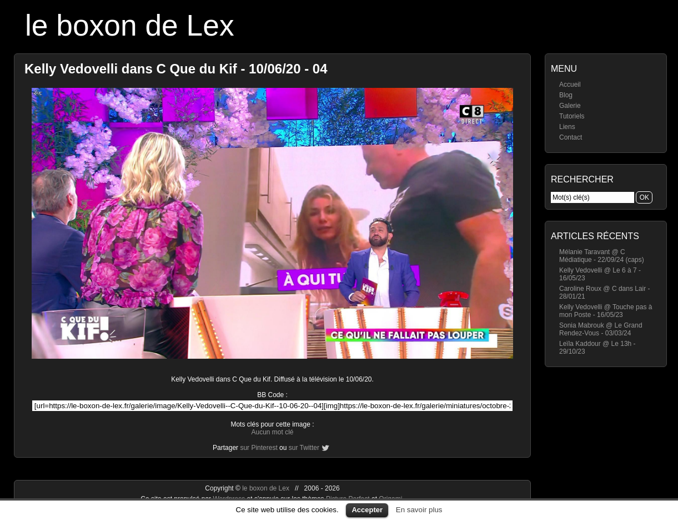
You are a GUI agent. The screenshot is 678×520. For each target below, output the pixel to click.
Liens (567, 127)
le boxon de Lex (129, 25)
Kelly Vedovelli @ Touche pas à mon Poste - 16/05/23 (605, 311)
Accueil (570, 84)
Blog (565, 95)
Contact (570, 137)
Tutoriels (572, 116)
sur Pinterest (258, 448)
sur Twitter (304, 448)
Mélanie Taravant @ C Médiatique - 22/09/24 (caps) (601, 256)
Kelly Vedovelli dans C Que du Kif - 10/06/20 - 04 (176, 68)
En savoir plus (419, 510)
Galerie (570, 106)
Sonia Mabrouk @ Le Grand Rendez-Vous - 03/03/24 (600, 329)
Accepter (367, 510)
